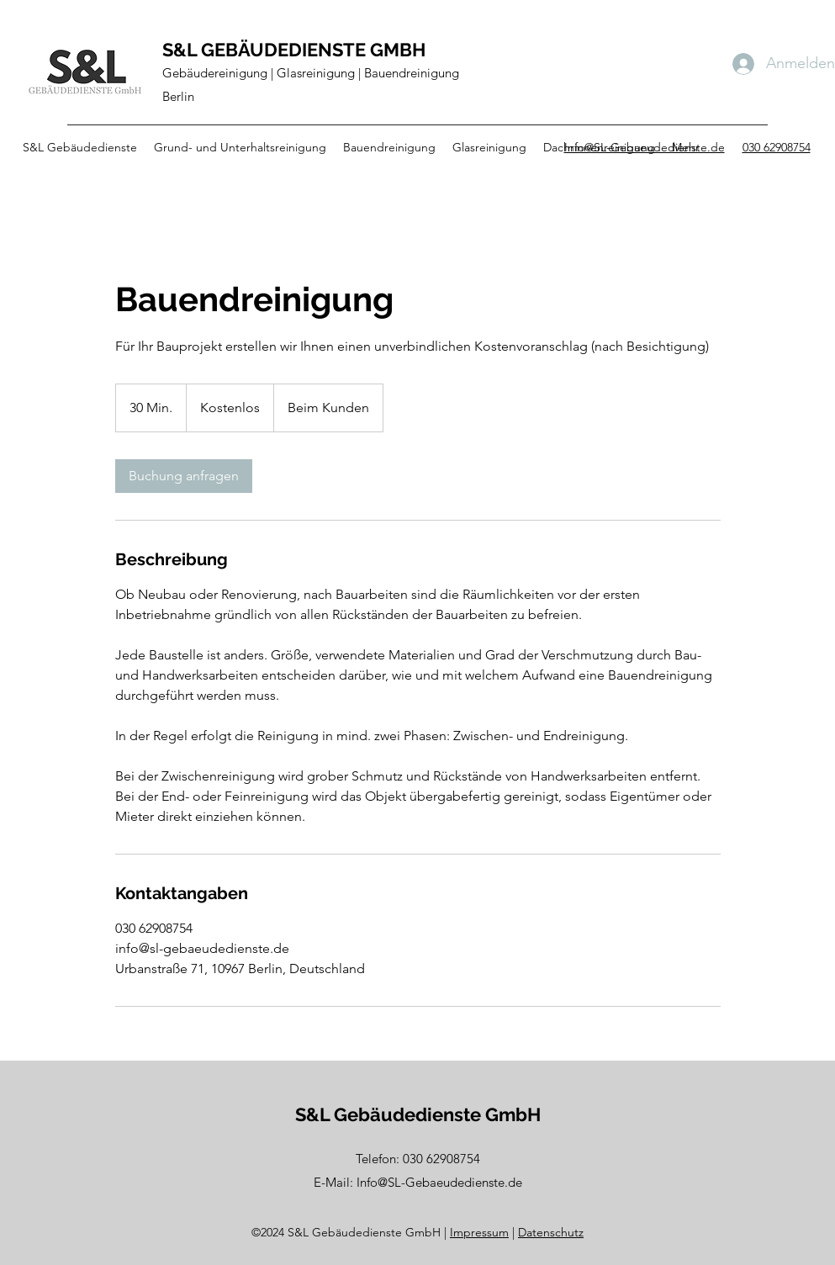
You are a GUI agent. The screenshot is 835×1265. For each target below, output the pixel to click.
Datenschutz (551, 1232)
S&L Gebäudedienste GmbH (418, 1114)
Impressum (479, 1232)
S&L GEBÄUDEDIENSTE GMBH (293, 50)
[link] (183, 476)
